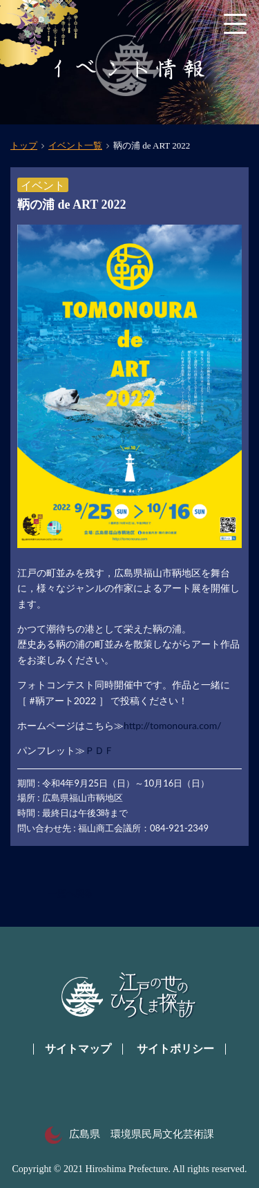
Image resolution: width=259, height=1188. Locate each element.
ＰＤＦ (99, 750)
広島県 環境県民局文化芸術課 (129, 1134)
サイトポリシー (175, 1049)
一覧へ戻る (70, 893)
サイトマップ (78, 1049)
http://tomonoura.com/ (173, 725)
